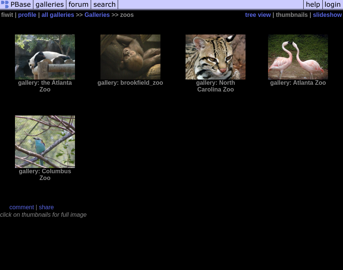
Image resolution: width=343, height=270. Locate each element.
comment (21, 207)
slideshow (327, 15)
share (46, 207)
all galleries (58, 15)
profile (27, 15)
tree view (258, 15)
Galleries (97, 15)
